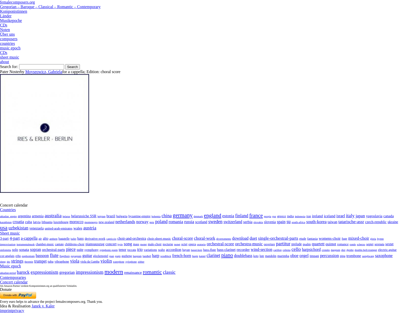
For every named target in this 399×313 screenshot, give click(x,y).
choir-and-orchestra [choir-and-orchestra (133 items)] (131, 238)
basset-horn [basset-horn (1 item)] (196, 250)
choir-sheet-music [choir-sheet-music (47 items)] (159, 238)
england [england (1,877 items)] (212, 215)
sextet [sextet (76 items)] (389, 244)
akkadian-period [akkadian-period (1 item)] (8, 272)
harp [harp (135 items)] (155, 255)
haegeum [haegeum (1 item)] (137, 256)
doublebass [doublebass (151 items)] (243, 255)
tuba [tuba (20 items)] (51, 261)
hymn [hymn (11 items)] (380, 238)
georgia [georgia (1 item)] (267, 216)
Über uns (7, 34)
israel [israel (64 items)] (340, 216)
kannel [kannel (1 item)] (202, 256)
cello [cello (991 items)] (296, 249)
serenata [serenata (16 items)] (379, 244)
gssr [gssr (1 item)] (274, 216)
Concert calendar (14, 282)
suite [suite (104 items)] (80, 250)
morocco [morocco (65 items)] (76, 222)
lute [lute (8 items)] (262, 256)
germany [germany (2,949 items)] (183, 215)
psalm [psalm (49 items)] (307, 244)
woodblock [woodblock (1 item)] (165, 256)
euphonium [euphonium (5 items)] (28, 255)
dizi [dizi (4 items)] (343, 249)
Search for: (9, 66)
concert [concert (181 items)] (111, 244)
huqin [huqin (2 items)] (195, 256)
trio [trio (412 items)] (140, 249)
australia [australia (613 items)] (53, 215)
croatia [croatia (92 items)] (18, 221)
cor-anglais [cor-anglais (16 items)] (7, 256)
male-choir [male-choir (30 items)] (155, 244)
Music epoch (10, 266)
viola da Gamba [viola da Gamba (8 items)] (89, 261)
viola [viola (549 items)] (74, 261)
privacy (18, 310)
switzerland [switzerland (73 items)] (232, 222)
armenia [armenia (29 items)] (38, 216)
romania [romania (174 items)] (176, 221)
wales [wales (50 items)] (77, 228)
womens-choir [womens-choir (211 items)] (330, 238)
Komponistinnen (13, 11)
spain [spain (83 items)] (281, 222)
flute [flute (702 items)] (54, 255)
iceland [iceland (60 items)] (329, 216)
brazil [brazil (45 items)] (111, 216)
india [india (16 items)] (290, 216)
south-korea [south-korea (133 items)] (316, 221)
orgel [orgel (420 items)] (304, 255)
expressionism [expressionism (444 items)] (44, 272)
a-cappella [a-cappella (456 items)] (29, 238)
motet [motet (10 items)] (143, 244)
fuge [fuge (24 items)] (344, 238)
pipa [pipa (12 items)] (342, 256)
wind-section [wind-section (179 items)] (261, 249)
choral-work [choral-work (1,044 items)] (204, 238)
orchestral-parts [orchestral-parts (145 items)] (53, 250)
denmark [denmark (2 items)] (198, 216)
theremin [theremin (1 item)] (28, 261)
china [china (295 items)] (167, 215)
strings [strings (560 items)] (17, 261)
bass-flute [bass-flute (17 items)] (209, 250)
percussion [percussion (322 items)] (329, 255)
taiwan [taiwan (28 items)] (332, 222)
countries (7, 43)
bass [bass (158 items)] (80, 238)
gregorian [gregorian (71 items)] (67, 272)
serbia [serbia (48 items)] (247, 222)
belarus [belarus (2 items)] (66, 216)
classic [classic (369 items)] (169, 272)
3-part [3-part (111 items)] (4, 238)
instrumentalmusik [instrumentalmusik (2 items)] (26, 244)
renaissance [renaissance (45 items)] (133, 272)
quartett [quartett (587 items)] (318, 243)
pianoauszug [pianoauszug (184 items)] (95, 244)
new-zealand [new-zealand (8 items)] (107, 222)
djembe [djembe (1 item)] (349, 250)
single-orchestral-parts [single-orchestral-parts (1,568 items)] (278, 238)
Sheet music (10, 233)
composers (8, 39)
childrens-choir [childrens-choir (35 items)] (74, 244)
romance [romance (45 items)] (343, 244)
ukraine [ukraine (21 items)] (393, 222)
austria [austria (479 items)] (89, 227)
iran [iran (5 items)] (308, 216)
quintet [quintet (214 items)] (330, 244)
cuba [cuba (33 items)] (28, 222)
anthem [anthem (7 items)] (53, 238)
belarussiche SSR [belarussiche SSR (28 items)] (83, 216)
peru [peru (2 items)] (151, 222)
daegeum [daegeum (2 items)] (335, 250)
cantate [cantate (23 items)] (59, 244)
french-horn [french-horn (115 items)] (181, 255)
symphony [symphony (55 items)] (91, 250)
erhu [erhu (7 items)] (18, 256)
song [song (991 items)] (128, 243)
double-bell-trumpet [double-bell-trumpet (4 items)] (366, 249)
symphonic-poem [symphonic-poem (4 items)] (108, 250)
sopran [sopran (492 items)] (35, 249)
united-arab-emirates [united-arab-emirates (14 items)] (59, 228)
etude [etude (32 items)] (302, 238)
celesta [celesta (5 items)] (287, 249)
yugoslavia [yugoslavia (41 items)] (374, 216)
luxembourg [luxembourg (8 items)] (60, 222)
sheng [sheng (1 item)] (3, 261)
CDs (3, 25)
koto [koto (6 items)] (256, 255)
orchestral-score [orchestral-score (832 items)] (220, 243)
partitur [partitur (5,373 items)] (283, 243)
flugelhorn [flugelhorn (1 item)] (65, 256)
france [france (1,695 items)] (256, 215)
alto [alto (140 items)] (45, 238)
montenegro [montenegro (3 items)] (91, 222)
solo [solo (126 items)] (15, 250)
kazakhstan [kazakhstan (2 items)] (6, 222)
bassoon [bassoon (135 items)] (42, 255)
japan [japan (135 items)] (360, 215)
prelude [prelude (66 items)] (296, 244)
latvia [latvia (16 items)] (37, 222)
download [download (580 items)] (240, 238)
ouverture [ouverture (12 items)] (269, 244)
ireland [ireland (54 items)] (317, 216)
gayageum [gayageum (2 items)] (76, 256)
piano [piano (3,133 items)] (227, 255)
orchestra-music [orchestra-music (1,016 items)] (249, 243)
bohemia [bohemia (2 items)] (156, 216)
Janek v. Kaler (43, 306)
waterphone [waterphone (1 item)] (118, 261)
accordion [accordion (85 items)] (173, 249)
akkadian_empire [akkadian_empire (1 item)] (8, 216)
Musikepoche (11, 20)
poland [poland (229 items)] (161, 221)
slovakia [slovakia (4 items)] (258, 222)
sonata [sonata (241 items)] (24, 249)
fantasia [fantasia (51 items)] (312, 238)
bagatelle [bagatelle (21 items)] (64, 238)
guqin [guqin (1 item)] (118, 256)
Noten (5, 30)
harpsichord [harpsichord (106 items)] (311, 249)
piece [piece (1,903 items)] (71, 249)
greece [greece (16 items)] (281, 216)
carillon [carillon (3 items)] (277, 250)
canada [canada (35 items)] (388, 216)
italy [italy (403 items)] (350, 215)
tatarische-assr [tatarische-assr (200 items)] (351, 221)
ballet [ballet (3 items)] (73, 238)
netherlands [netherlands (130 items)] (125, 221)
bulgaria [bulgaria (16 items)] (121, 216)
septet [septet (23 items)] (370, 244)
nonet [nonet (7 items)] (177, 244)
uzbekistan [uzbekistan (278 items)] (18, 227)
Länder (5, 16)
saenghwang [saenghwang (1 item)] (368, 256)
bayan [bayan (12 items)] (186, 250)
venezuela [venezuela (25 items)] (36, 228)
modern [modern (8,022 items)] (114, 271)
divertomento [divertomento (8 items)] (223, 238)
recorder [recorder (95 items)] (243, 249)
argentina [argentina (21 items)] (24, 216)
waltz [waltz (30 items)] (161, 250)
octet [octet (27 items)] (184, 244)
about (4, 62)
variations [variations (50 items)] (150, 250)
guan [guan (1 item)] (111, 256)
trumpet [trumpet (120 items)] (40, 261)
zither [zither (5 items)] (141, 261)
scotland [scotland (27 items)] (201, 222)
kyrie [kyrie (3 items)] (120, 244)
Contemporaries (13, 277)
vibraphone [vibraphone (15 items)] (61, 261)
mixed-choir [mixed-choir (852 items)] (358, 238)
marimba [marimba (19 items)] (283, 256)
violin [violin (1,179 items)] (106, 261)
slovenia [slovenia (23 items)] (270, 222)
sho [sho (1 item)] (8, 261)
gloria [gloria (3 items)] (373, 238)
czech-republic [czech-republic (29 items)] (376, 222)
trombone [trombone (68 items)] (353, 256)
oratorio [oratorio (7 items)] (201, 244)
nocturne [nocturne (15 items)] (168, 244)
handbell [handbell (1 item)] (147, 256)
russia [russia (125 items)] (189, 221)
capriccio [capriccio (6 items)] (111, 238)
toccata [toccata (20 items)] (131, 250)
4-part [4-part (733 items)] (15, 238)
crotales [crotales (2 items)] (326, 250)
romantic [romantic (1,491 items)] (152, 272)
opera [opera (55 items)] (192, 244)
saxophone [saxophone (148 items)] (384, 255)
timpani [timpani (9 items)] (314, 256)
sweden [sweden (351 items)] (215, 221)
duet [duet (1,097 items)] (253, 238)
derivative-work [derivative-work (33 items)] (95, 238)
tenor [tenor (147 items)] (122, 250)
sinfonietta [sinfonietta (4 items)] (5, 250)
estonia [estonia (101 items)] (228, 215)
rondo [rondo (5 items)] (353, 244)
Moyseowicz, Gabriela (43, 72)
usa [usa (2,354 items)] (3, 227)
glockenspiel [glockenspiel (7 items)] (100, 256)
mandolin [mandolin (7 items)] (270, 256)
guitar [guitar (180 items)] (87, 255)
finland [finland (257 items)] (241, 215)
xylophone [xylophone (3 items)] (131, 261)
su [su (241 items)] (289, 221)
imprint (6, 310)
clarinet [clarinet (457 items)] (213, 255)
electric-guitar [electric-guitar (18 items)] (387, 250)
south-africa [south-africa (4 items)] (298, 222)
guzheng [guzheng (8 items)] (127, 256)
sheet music (9, 57)
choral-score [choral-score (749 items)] (182, 238)
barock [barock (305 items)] (23, 272)
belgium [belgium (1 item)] (101, 216)
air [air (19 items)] (40, 238)
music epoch (10, 48)
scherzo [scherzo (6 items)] (361, 244)
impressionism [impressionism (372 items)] (90, 272)
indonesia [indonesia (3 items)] (300, 216)
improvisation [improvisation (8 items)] (8, 244)
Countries (8, 210)
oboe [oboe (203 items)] (294, 255)
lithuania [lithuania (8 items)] (46, 222)
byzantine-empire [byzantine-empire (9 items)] (140, 216)
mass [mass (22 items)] (136, 244)
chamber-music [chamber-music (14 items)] (45, 244)
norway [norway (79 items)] (142, 222)
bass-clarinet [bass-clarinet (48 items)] (226, 250)
